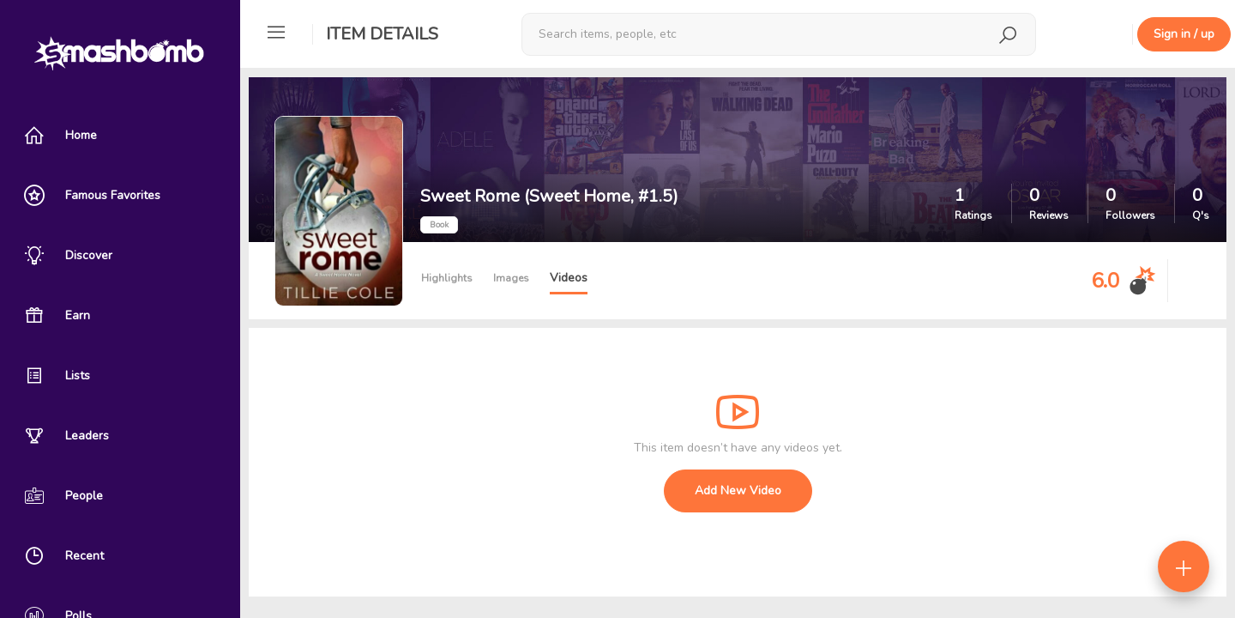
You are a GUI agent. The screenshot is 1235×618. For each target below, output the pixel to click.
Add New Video (738, 490)
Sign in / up (1184, 34)
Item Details (382, 33)
